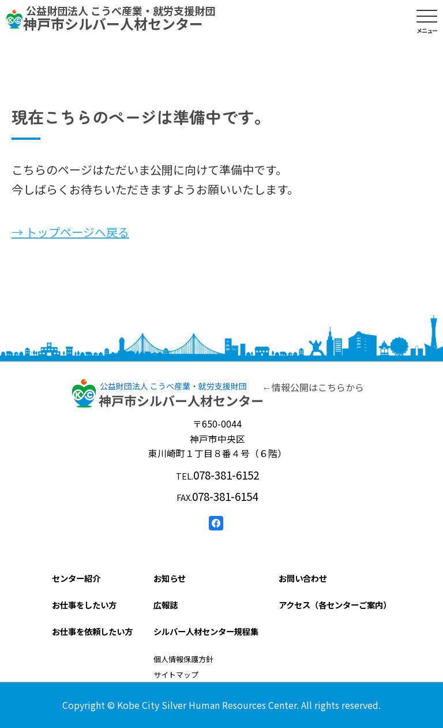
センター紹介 (76, 578)
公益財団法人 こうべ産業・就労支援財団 (173, 386)
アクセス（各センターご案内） (335, 605)
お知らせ (169, 578)
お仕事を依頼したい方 (92, 631)
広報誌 (165, 605)
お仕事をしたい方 (84, 605)
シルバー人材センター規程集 (205, 631)
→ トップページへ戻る (70, 232)
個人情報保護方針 (183, 658)
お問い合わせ (303, 578)
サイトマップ (175, 674)
